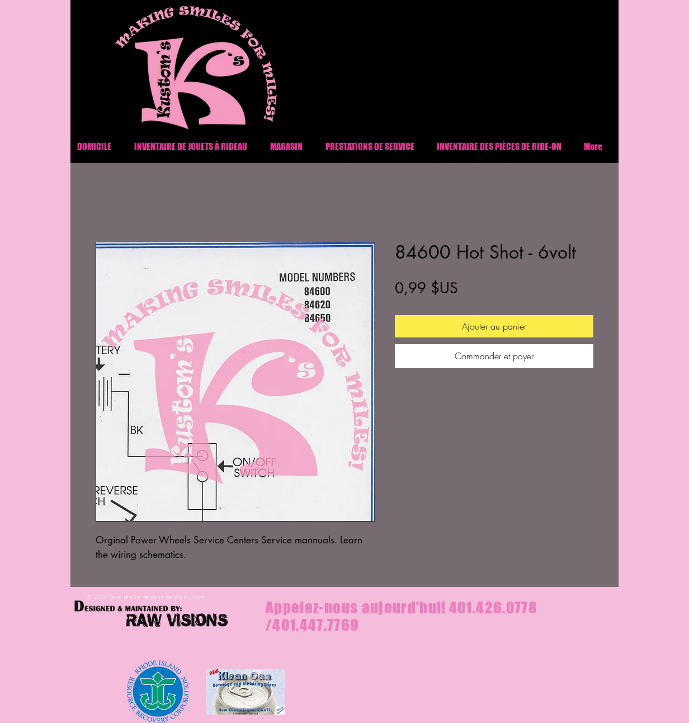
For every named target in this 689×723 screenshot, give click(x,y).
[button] (499, 146)
